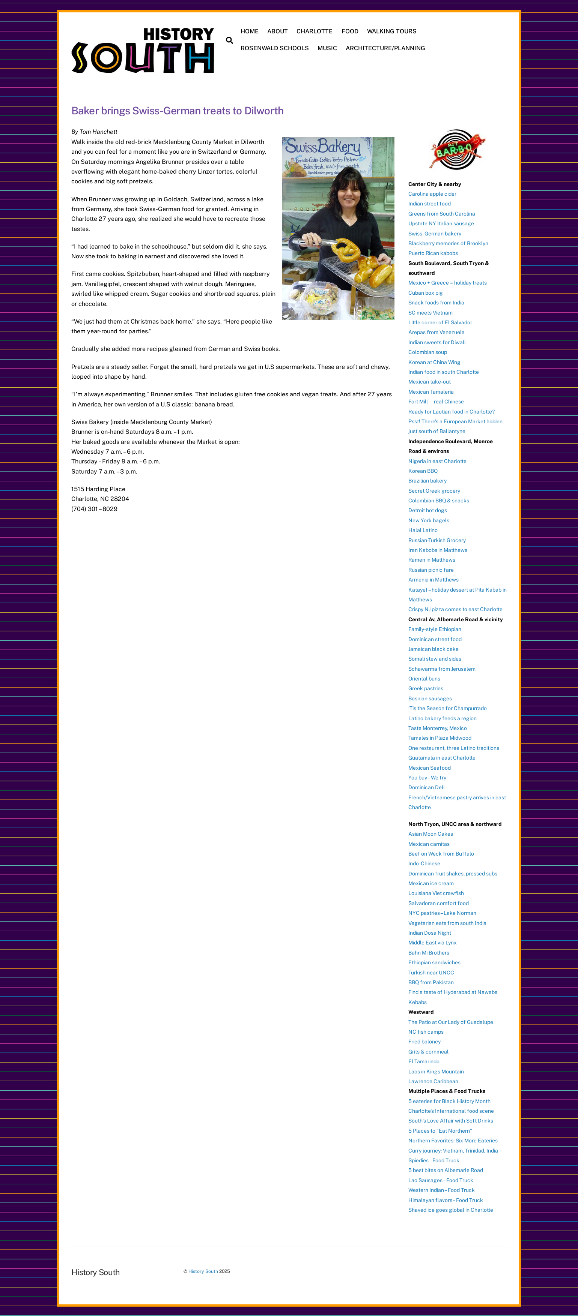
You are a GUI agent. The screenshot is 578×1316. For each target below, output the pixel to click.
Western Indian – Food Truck (441, 1190)
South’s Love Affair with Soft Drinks (450, 1120)
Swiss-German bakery (434, 233)
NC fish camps (426, 1031)
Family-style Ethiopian (434, 629)
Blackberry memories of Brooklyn (448, 243)
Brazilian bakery (427, 480)
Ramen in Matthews (431, 559)
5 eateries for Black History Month (449, 1100)
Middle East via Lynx (432, 942)
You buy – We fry (427, 777)
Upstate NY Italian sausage (441, 223)
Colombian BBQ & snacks (438, 500)
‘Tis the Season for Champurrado (447, 708)
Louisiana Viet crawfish (436, 893)
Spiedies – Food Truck (433, 1160)
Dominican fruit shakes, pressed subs (452, 873)
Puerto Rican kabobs (433, 253)
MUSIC (327, 48)
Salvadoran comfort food (438, 902)
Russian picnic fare (431, 569)
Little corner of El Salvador (440, 322)
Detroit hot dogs (427, 510)
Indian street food (429, 203)
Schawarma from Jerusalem (442, 668)
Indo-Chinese (424, 863)
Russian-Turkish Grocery (437, 540)
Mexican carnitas (429, 843)
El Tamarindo (424, 1061)
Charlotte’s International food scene (451, 1111)
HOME (250, 31)
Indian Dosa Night (429, 932)
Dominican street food (435, 639)
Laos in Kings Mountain (436, 1071)
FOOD (350, 31)
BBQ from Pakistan (431, 982)
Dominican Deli (426, 787)
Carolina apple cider (432, 193)
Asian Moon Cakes (430, 833)
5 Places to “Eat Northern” (440, 1130)
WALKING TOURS (392, 31)
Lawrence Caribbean (433, 1081)
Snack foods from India (436, 302)
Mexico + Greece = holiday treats (447, 282)
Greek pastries (425, 688)
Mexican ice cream (431, 883)
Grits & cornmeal (428, 1051)
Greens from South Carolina (441, 213)
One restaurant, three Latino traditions (453, 747)
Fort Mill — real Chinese (436, 401)
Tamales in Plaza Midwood (439, 737)
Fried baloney (424, 1041)
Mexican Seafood (429, 767)
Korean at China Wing (434, 361)
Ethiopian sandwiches (434, 962)
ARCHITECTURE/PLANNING (386, 48)
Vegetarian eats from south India (447, 922)
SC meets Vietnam (430, 312)
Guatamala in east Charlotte (442, 757)
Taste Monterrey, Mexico (437, 728)
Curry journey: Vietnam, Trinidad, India (453, 1150)
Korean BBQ (423, 470)
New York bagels (428, 520)
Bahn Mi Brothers (428, 952)
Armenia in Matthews (433, 579)
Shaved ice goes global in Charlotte (450, 1210)
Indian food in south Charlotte (443, 372)
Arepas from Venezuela (436, 332)
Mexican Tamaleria (431, 391)
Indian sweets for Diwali (436, 342)
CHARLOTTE (315, 31)
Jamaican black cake (433, 648)
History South (203, 1271)
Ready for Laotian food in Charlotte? (451, 411)
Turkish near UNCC (431, 972)
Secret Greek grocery (434, 490)
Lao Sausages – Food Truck (440, 1180)
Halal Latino (423, 530)
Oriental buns (424, 678)
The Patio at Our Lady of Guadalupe (450, 1021)
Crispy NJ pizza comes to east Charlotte (455, 609)
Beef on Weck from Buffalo (441, 853)
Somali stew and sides (434, 658)
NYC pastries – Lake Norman (442, 913)
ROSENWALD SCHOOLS (275, 48)
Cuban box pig (425, 292)
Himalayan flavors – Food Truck (445, 1199)
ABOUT (278, 31)
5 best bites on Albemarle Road (445, 1170)
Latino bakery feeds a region (442, 718)
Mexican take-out (429, 381)
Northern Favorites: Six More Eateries (453, 1140)
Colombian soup (427, 352)
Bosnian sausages (430, 698)
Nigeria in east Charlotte (437, 460)
